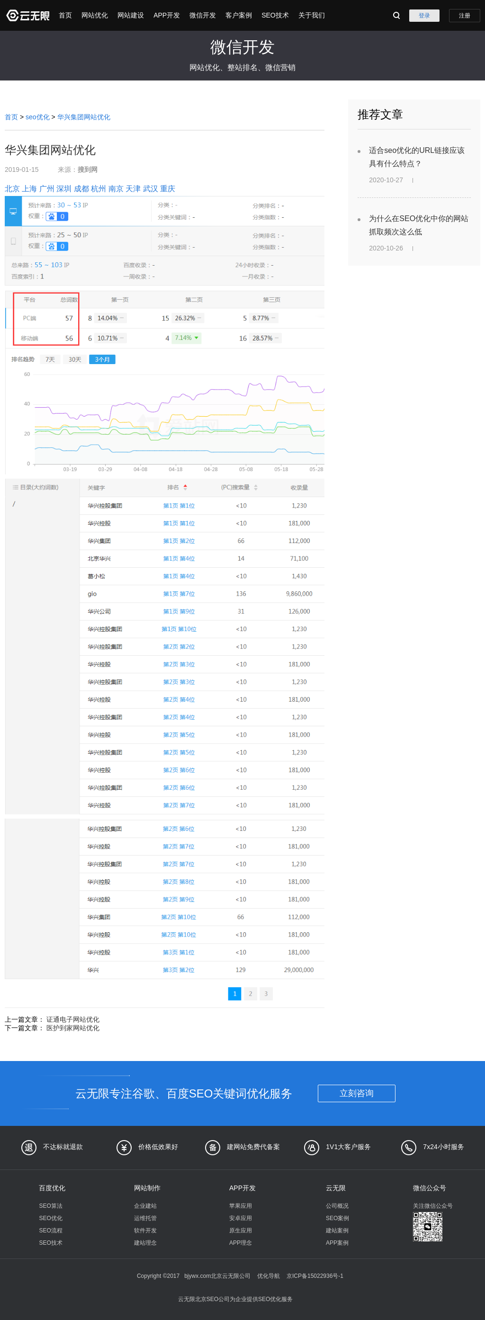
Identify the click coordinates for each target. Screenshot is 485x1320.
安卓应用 (240, 1218)
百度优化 (52, 1188)
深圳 (64, 189)
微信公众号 (429, 1188)
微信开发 (202, 15)
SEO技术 (275, 15)
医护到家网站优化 (72, 1028)
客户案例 (238, 15)
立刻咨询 (357, 1093)
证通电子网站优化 (72, 1019)
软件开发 (145, 1230)
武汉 (150, 189)
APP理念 (240, 1243)
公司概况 (337, 1206)
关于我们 (311, 15)
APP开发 (166, 15)
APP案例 (337, 1243)
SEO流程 (50, 1230)
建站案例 (337, 1230)
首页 (65, 15)
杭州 (98, 189)
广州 (46, 189)
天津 (133, 189)
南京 (116, 189)
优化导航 (268, 1276)
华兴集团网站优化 (83, 117)
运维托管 (145, 1218)
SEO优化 (50, 1218)
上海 (29, 189)
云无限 (336, 1188)
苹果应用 (240, 1206)
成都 (81, 189)
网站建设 (130, 15)
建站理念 (145, 1243)
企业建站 (145, 1206)
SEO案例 (337, 1218)
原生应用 (240, 1230)
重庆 (167, 189)
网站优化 (94, 15)
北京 (12, 189)
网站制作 (147, 1188)
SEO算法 (50, 1206)
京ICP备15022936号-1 (315, 1276)
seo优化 (38, 117)
